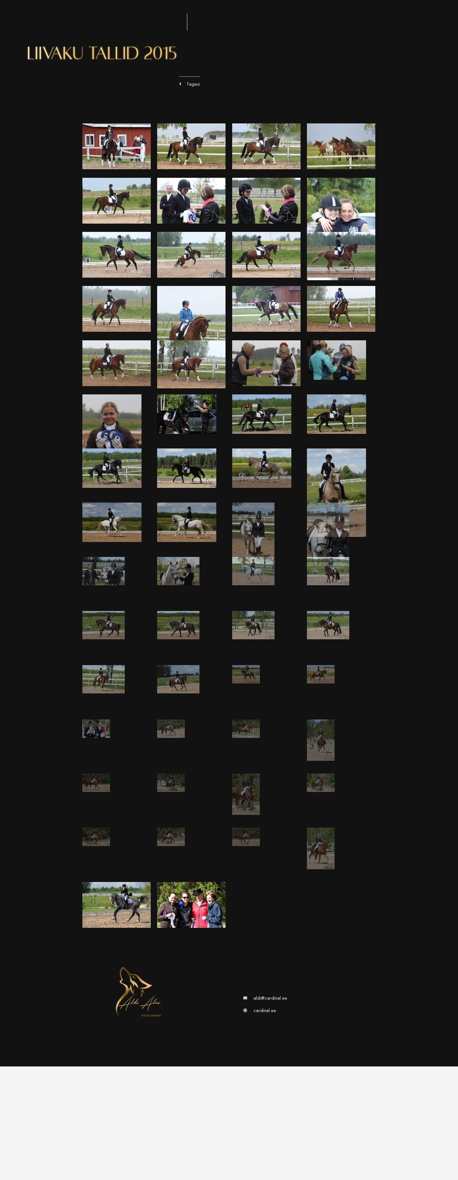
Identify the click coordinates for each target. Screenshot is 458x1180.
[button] (189, 88)
